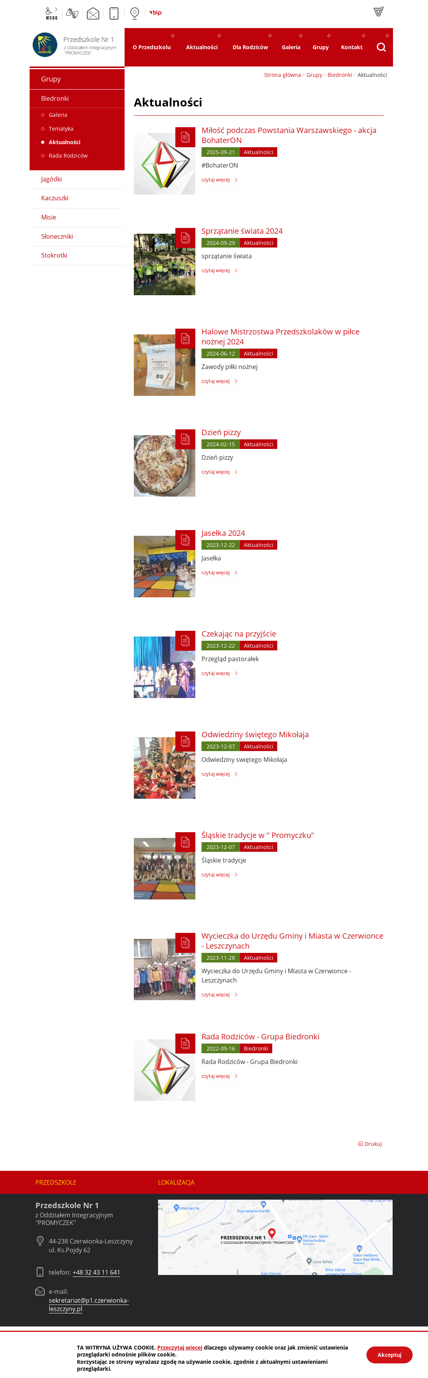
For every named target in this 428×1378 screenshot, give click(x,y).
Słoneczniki (57, 236)
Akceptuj (389, 1354)
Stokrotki (54, 255)
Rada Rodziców (68, 155)
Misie (48, 217)
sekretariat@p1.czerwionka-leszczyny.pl (89, 1304)
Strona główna (282, 74)
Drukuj (370, 1143)
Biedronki (340, 74)
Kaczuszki (54, 198)
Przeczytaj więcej (179, 1347)
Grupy (314, 74)
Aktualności (64, 142)
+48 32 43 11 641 (96, 1272)
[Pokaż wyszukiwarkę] (381, 47)
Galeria (58, 114)
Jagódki (51, 179)
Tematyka (61, 128)
